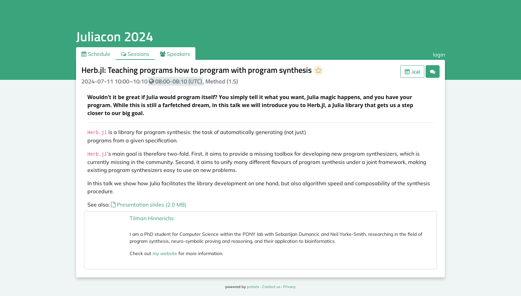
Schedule (95, 54)
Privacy (289, 286)
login (439, 54)
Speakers (175, 54)
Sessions (135, 54)
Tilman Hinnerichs (152, 218)
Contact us (271, 286)
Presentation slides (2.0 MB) (148, 204)
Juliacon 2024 (114, 36)
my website (165, 253)
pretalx (253, 286)
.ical (412, 71)
